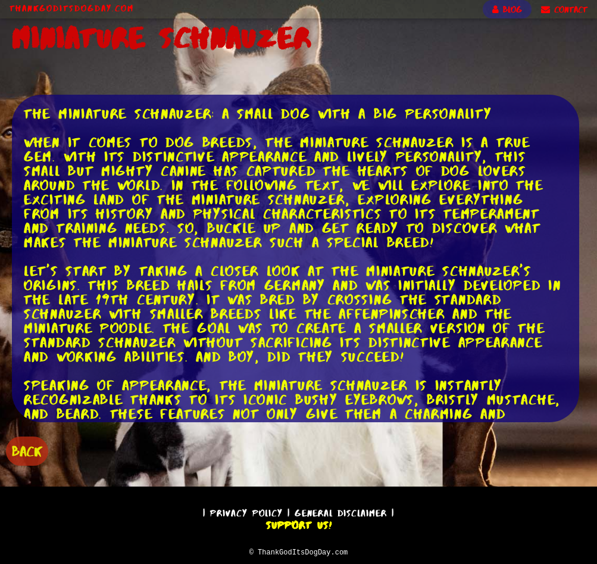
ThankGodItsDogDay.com (72, 8)
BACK (27, 450)
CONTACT (564, 9)
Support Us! (299, 523)
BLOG (507, 9)
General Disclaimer (341, 511)
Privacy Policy (246, 511)
